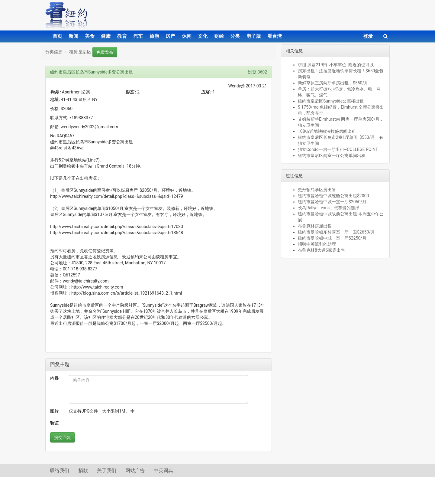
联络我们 (59, 470)
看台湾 (274, 36)
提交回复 (62, 437)
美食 (90, 36)
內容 (54, 378)
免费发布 (104, 52)
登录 (368, 36)
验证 (54, 423)
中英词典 (163, 470)
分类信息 (53, 51)
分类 (235, 36)
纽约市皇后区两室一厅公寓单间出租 (332, 155)
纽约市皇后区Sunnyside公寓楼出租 (331, 101)
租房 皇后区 (80, 51)
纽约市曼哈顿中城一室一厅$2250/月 (332, 238)
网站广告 (135, 470)
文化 (203, 36)
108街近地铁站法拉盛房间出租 (327, 131)
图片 (54, 411)
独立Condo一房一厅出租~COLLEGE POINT (338, 149)
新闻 (73, 36)
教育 (122, 36)
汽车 (138, 36)
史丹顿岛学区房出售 (317, 189)
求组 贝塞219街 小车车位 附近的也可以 (336, 64)
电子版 (253, 36)
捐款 (83, 470)
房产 (170, 36)
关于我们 (106, 470)
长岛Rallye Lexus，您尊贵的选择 (328, 207)
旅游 (154, 36)
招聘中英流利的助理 (317, 244)
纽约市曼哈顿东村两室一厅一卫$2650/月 (336, 232)
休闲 (187, 36)
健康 (106, 36)
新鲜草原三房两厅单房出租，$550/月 (333, 82)
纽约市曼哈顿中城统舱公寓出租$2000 (333, 195)
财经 (219, 36)
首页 (57, 36)
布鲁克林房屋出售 (315, 226)
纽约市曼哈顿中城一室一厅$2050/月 (332, 201)
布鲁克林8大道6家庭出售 (321, 250)
